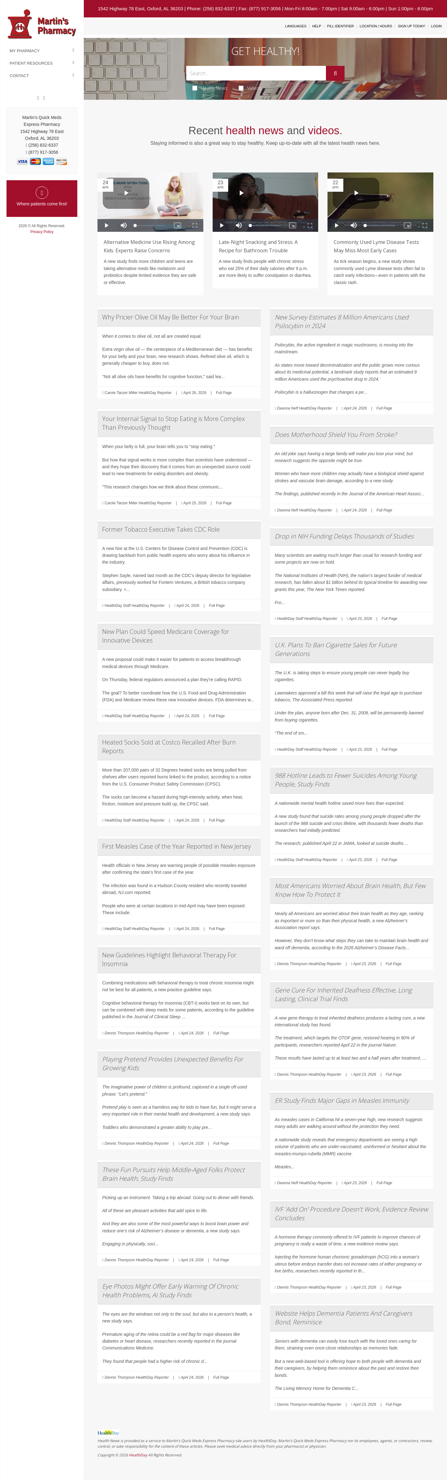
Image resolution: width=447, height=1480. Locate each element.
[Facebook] (38, 97)
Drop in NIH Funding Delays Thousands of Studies (344, 536)
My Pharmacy (25, 50)
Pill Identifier (340, 26)
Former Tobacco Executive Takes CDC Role (161, 529)
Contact (19, 75)
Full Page (224, 393)
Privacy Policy (42, 232)
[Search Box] (256, 73)
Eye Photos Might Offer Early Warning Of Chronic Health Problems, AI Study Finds (170, 1290)
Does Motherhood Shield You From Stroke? (335, 434)
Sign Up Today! (411, 26)
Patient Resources (31, 63)
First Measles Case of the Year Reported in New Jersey (176, 846)
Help (316, 26)
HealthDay (138, 1455)
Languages (295, 26)
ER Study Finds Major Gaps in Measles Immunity (342, 1100)
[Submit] (335, 73)
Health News (210, 88)
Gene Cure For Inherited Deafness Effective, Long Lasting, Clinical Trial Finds (343, 994)
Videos (250, 88)
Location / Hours (376, 26)
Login (436, 26)
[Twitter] (44, 97)
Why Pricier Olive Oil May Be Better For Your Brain (170, 317)
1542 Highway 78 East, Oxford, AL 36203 (140, 8)
